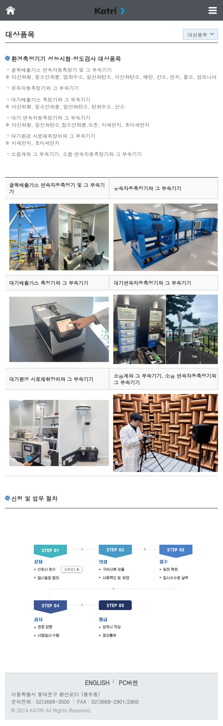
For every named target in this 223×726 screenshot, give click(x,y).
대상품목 (197, 34)
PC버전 (128, 683)
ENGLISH (97, 683)
